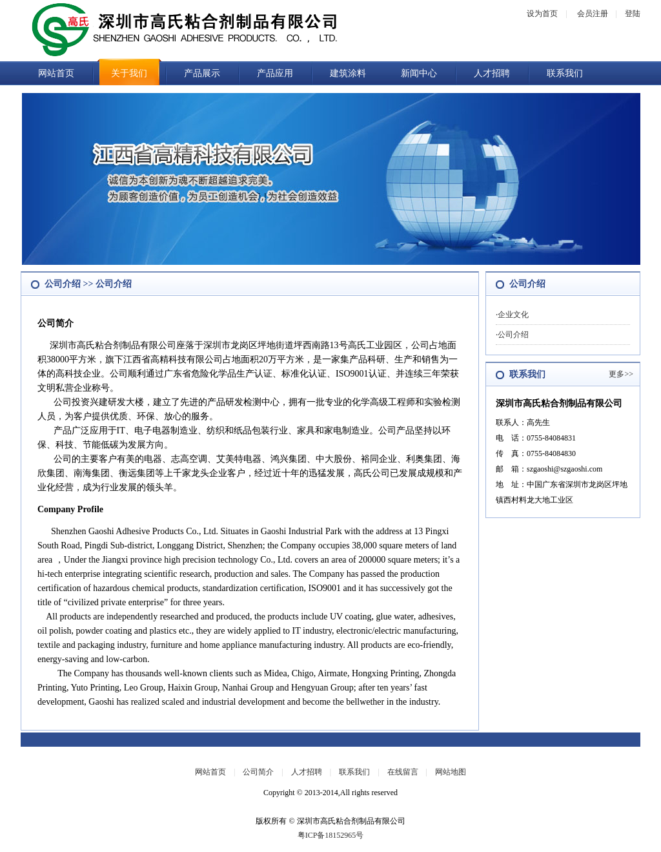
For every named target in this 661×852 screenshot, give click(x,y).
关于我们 (129, 73)
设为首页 (542, 13)
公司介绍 (513, 334)
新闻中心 (419, 73)
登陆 (632, 13)
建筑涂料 (348, 73)
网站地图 (450, 771)
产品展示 (202, 73)
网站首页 (56, 73)
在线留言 (402, 771)
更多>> (621, 374)
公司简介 (258, 771)
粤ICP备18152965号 (331, 835)
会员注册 (592, 13)
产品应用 (275, 73)
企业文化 (513, 314)
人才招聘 (492, 73)
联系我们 (565, 73)
